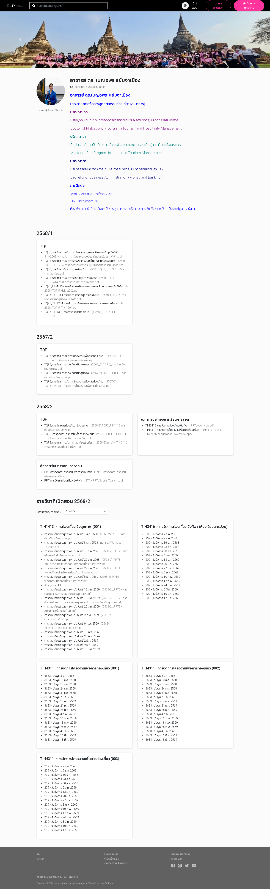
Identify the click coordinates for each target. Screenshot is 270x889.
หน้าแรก (40, 859)
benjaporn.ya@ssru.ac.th (90, 87)
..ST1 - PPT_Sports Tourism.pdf (103, 480)
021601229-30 (71, 877)
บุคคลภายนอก (218, 5)
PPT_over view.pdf (202, 425)
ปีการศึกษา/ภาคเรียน (49, 512)
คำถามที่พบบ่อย (111, 859)
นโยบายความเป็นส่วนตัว (115, 863)
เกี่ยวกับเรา (176, 859)
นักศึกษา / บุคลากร (249, 5)
